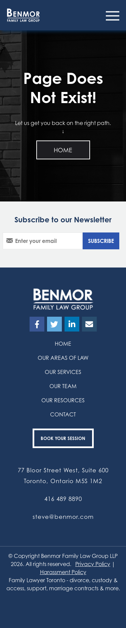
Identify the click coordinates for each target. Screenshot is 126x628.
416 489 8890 (63, 498)
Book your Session (63, 438)
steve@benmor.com (63, 516)
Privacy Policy (92, 564)
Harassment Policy (63, 572)
